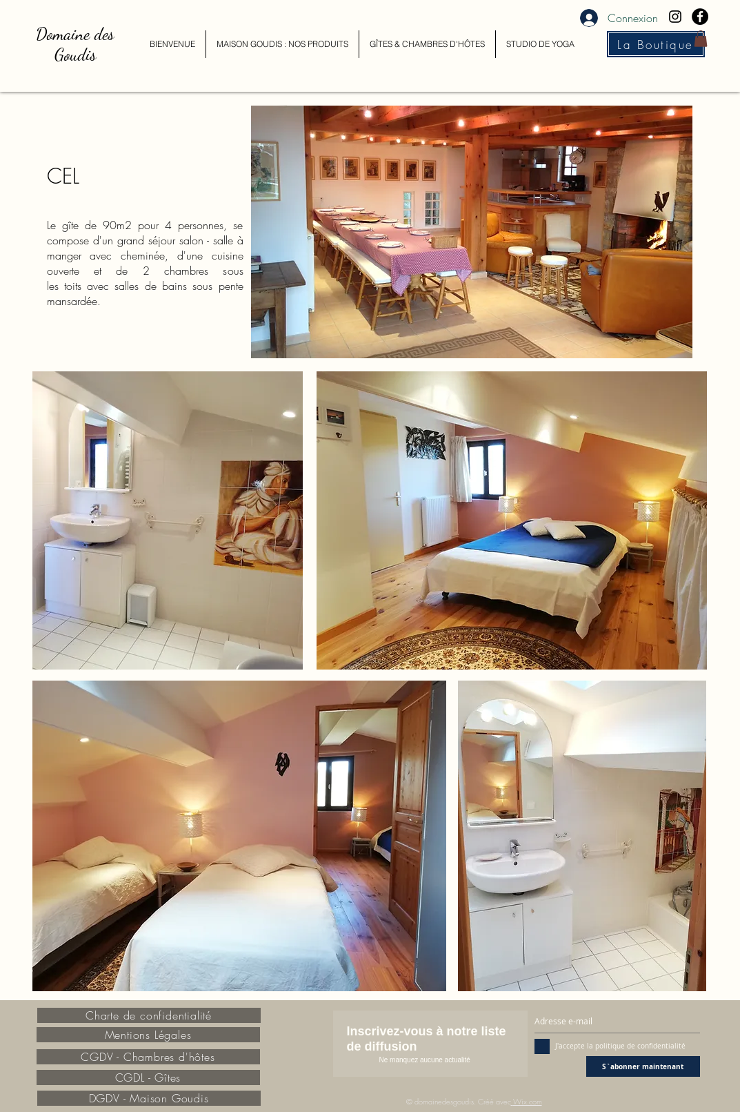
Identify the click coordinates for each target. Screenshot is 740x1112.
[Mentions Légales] (148, 1034)
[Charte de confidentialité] (149, 1015)
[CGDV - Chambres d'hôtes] (148, 1056)
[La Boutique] (656, 44)
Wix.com (527, 1101)
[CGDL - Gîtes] (148, 1077)
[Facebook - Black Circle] (700, 16)
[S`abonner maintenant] (643, 1066)
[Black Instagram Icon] (675, 16)
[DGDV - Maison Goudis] (149, 1098)
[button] (701, 38)
